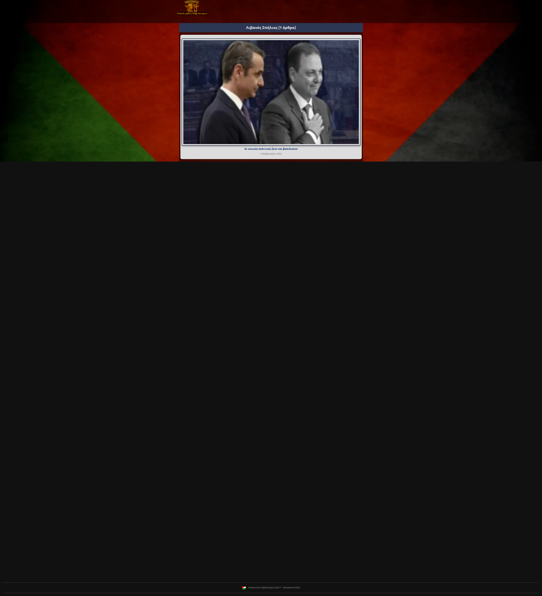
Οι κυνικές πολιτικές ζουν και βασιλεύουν (271, 149)
